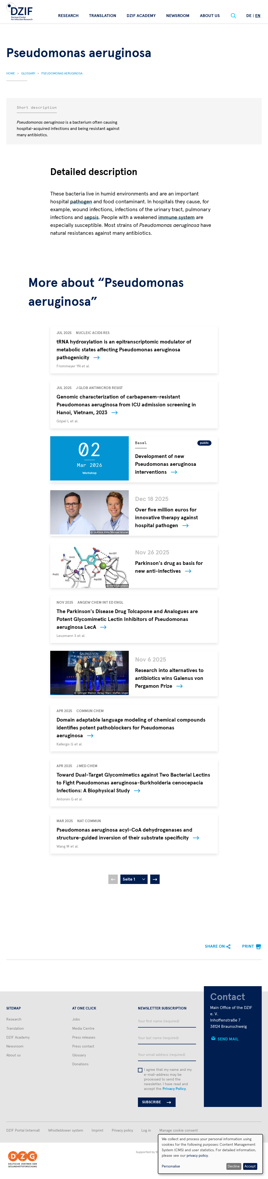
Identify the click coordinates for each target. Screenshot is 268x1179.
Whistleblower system (65, 1130)
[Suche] (233, 16)
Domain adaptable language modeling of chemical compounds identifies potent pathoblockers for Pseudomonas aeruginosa (131, 727)
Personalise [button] (171, 1166)
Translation (102, 16)
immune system (176, 217)
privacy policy (197, 1156)
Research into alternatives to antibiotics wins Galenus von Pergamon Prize (169, 678)
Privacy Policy (174, 1089)
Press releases (83, 1037)
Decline (234, 1166)
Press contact (83, 1046)
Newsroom (177, 16)
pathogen (81, 201)
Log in (146, 1130)
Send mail (228, 1039)
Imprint (97, 1130)
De (249, 16)
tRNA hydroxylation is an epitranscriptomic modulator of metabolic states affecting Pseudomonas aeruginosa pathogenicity (124, 349)
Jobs (76, 1019)
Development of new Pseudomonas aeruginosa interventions (165, 464)
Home (10, 73)
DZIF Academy (141, 16)
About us (210, 16)
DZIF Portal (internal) (23, 1130)
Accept (250, 1166)
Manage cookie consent (178, 1130)
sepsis (91, 217)
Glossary (28, 73)
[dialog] (210, 1154)
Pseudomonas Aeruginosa (61, 73)
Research (68, 16)
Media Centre (83, 1028)
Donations (80, 1064)
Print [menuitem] (248, 946)
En (257, 16)
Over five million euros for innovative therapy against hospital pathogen (166, 517)
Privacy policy (122, 1130)
